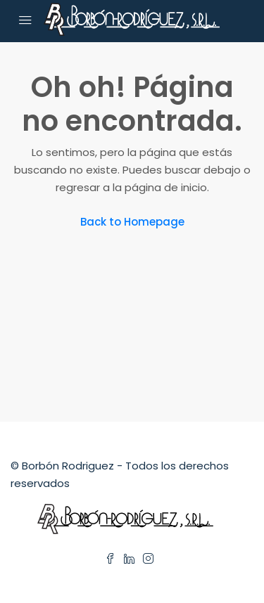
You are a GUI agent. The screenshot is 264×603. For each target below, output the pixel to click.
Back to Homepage (132, 221)
